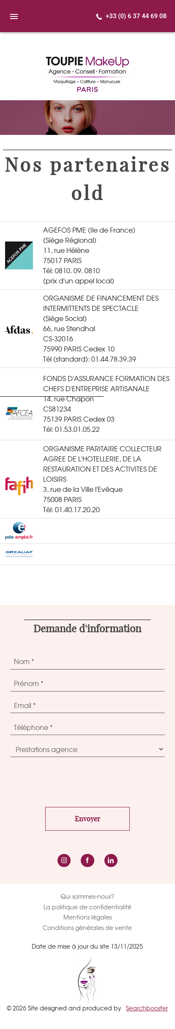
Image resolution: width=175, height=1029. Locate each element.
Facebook (87, 860)
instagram (64, 860)
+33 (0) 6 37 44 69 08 (136, 16)
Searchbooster (147, 1008)
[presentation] (74, 779)
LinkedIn (111, 860)
